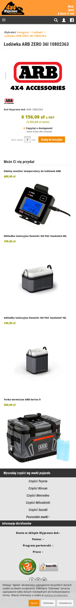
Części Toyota (38, 481)
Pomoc (38, 538)
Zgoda (34, 603)
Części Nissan (38, 488)
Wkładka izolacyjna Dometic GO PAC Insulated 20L (35, 236)
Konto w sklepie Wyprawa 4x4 (38, 532)
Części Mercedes (38, 495)
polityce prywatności (56, 595)
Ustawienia (65, 603)
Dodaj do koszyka (51, 139)
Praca (38, 549)
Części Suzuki (38, 510)
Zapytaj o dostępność (38, 128)
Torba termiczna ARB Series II (22, 399)
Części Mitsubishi (38, 503)
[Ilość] (27, 139)
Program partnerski (38, 544)
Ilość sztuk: (17, 139)
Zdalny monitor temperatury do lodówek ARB (32, 171)
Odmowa (48, 603)
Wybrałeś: (10, 32)
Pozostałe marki (38, 517)
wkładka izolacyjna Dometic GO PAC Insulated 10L (35, 317)
